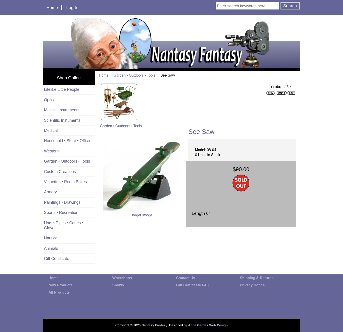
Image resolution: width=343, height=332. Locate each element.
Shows (118, 285)
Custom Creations (60, 171)
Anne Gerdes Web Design (208, 325)
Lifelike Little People (61, 89)
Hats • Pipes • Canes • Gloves (63, 225)
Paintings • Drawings (62, 202)
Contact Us (185, 278)
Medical (51, 130)
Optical (50, 100)
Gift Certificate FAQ (192, 285)
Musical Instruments (61, 110)
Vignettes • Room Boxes (65, 182)
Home (52, 7)
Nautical (51, 238)
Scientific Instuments (62, 120)
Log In (72, 7)
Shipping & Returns (256, 278)
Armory (50, 192)
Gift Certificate (56, 258)
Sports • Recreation (61, 212)
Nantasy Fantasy (154, 325)
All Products (59, 292)
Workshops (122, 278)
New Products (61, 285)
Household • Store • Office (67, 140)
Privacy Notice (252, 285)
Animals (51, 248)
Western (51, 151)
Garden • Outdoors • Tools (134, 75)
